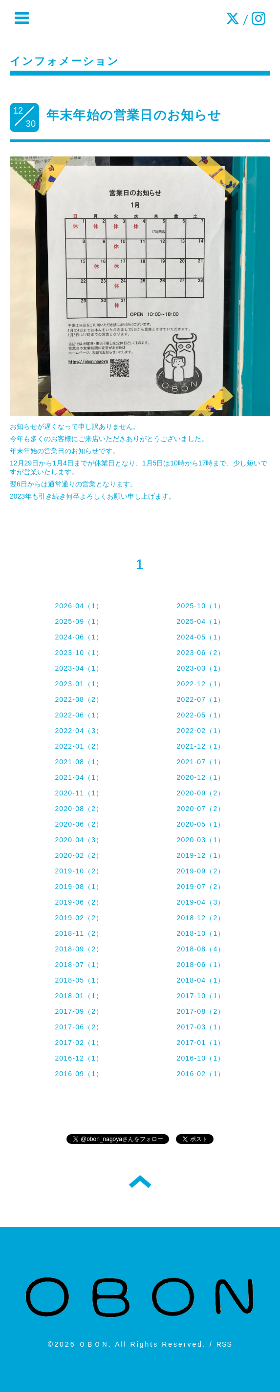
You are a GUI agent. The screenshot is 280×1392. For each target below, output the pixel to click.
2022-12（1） (200, 684)
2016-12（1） (79, 1058)
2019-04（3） (200, 902)
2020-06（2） (79, 824)
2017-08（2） (200, 1011)
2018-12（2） (200, 918)
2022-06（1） (79, 715)
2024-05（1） (200, 637)
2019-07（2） (200, 886)
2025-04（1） (200, 621)
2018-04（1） (200, 980)
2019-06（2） (79, 902)
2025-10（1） (200, 606)
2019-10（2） (79, 871)
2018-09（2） (79, 949)
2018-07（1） (79, 964)
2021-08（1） (79, 762)
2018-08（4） (200, 949)
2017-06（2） (79, 1027)
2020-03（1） (200, 840)
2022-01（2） (79, 746)
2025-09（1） (79, 621)
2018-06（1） (200, 964)
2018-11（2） (79, 933)
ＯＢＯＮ (93, 1344)
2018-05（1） (79, 980)
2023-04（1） (79, 668)
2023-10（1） (79, 653)
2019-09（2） (200, 871)
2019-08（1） (79, 886)
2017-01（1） (200, 1042)
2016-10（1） (200, 1058)
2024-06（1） (79, 637)
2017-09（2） (79, 1011)
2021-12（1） (200, 746)
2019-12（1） (200, 855)
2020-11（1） (79, 793)
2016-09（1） (79, 1074)
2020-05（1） (200, 824)
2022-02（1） (200, 731)
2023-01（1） (79, 684)
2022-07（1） (200, 699)
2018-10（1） (200, 933)
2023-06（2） (200, 653)
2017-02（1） (79, 1042)
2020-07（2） (200, 808)
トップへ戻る (140, 1181)
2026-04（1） (79, 606)
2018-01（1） (79, 996)
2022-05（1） (200, 715)
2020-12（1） (200, 777)
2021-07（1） (200, 762)
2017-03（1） (200, 1027)
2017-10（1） (200, 996)
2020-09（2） (200, 793)
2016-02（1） (200, 1074)
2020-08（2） (79, 808)
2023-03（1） (200, 668)
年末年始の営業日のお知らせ (134, 115)
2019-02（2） (79, 918)
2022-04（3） (79, 731)
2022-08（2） (79, 699)
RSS (224, 1344)
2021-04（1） (79, 777)
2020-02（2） (79, 855)
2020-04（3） (79, 840)
